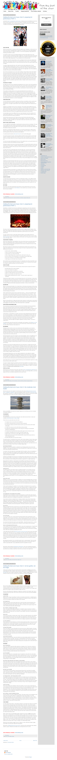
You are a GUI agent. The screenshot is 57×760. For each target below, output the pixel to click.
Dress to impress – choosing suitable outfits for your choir (49, 97)
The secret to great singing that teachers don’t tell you (49, 79)
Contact (17, 11)
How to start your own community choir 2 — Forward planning (49, 145)
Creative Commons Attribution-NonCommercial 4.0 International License (46, 36)
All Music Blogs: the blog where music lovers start (46, 162)
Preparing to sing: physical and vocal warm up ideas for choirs (49, 106)
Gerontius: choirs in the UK (45, 170)
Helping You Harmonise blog (45, 169)
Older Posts (35, 740)
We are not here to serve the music (21, 531)
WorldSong (42, 164)
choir (6, 197)
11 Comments (7, 379)
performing (21, 197)
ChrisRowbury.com (44, 155)
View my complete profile (8, 754)
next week (21, 366)
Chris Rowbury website (36, 11)
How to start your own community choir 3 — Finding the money (49, 126)
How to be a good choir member (49, 62)
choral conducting (14, 380)
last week (5, 572)
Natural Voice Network (44, 158)
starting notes (28, 197)
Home (4, 11)
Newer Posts (5, 740)
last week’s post (33, 392)
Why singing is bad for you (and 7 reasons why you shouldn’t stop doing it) (49, 135)
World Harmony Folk (44, 160)
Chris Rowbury (8, 752)
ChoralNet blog (43, 165)
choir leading (10, 380)
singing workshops (29, 380)
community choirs (10, 197)
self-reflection (17, 187)
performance (18, 197)
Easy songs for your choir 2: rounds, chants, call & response (49, 116)
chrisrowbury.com (19, 194)
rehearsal (25, 380)
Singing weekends (25, 11)
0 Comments (7, 196)
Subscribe (46, 24)
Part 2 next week (6, 236)
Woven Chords (43, 159)
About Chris (10, 11)
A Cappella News (43, 171)
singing (25, 197)
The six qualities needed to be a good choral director (49, 70)
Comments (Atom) (11, 742)
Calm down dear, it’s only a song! (13, 418)
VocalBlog (42, 166)
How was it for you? (17, 133)
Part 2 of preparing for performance (29, 369)
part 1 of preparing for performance (14, 21)
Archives (45, 11)
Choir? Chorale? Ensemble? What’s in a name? (49, 88)
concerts (14, 197)
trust (20, 559)
